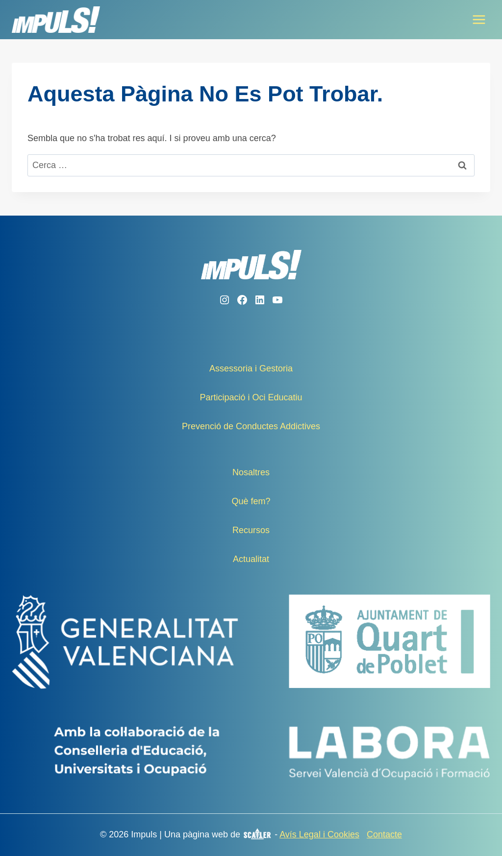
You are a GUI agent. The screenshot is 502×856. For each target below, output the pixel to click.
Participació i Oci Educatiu (251, 397)
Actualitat (251, 559)
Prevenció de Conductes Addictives (251, 426)
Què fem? (250, 501)
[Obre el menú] (478, 19)
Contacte (384, 834)
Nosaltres (251, 472)
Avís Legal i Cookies (319, 834)
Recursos (251, 530)
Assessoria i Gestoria (251, 368)
